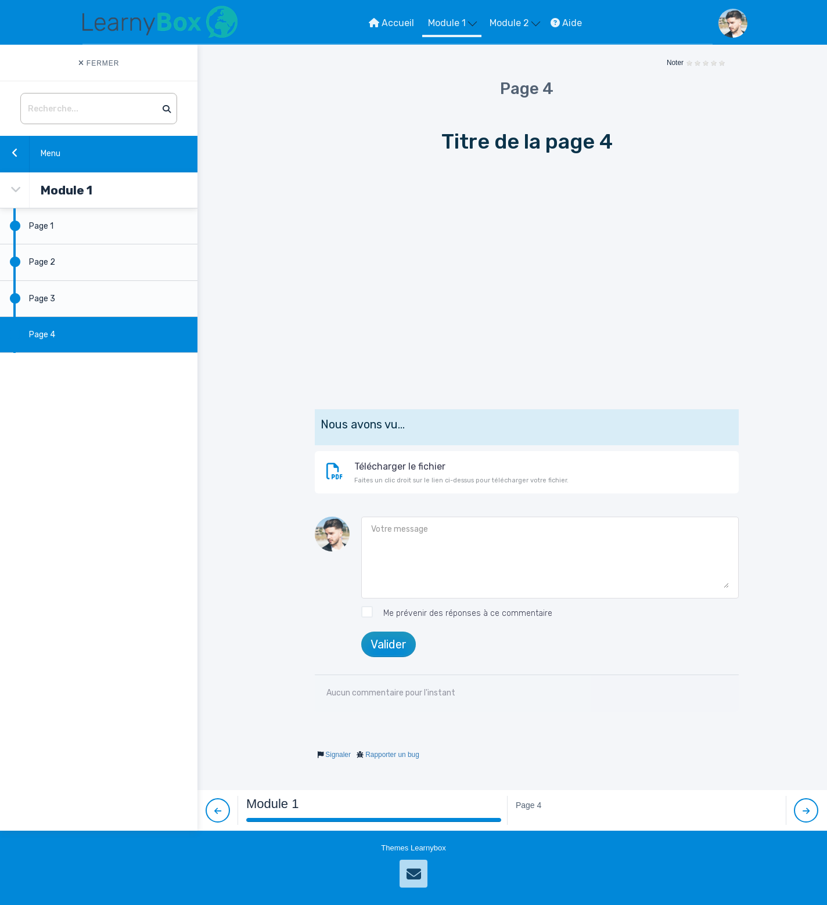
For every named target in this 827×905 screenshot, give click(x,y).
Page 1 (26, 226)
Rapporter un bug (392, 755)
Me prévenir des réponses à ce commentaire (456, 613)
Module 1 (452, 22)
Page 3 (27, 298)
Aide (566, 22)
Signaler (338, 755)
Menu (30, 153)
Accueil (391, 22)
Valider (389, 644)
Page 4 (27, 334)
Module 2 (515, 22)
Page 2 (27, 262)
